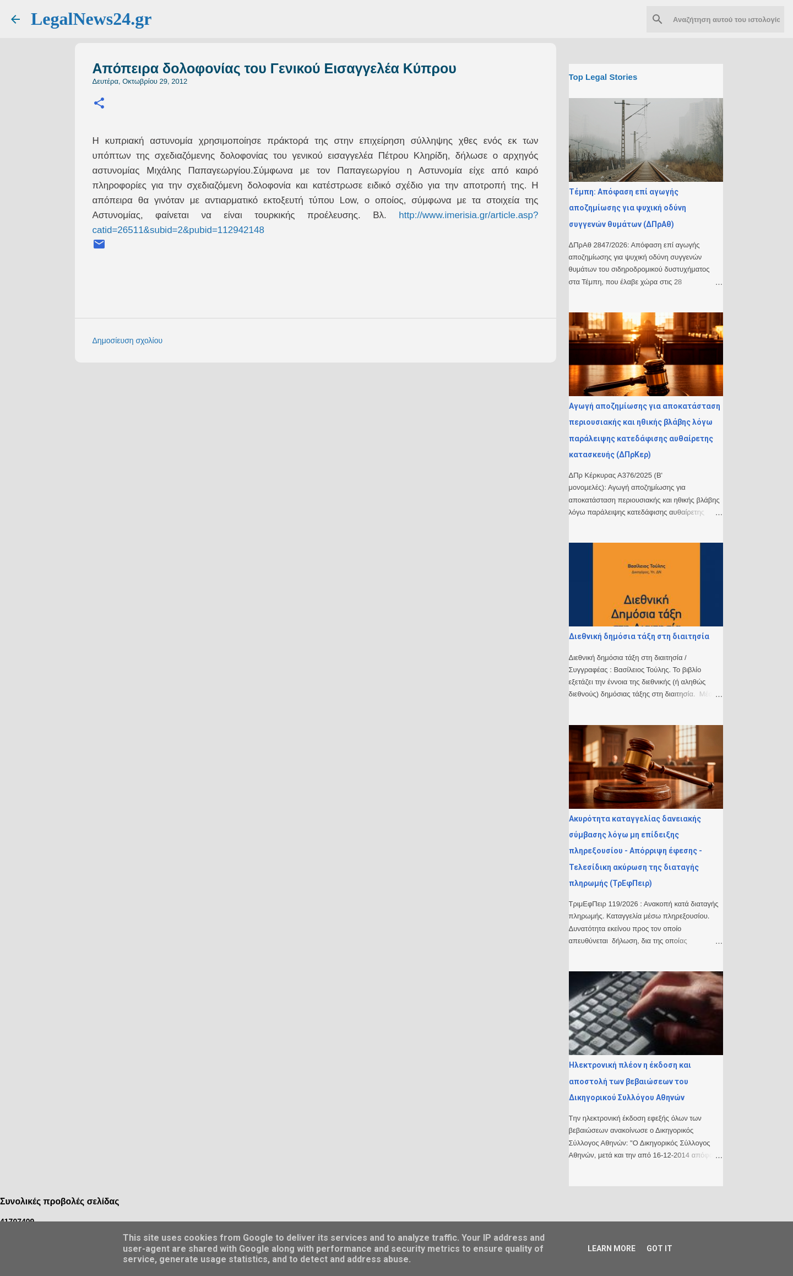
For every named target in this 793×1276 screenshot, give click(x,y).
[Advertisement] (337, 448)
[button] (99, 103)
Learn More (612, 1248)
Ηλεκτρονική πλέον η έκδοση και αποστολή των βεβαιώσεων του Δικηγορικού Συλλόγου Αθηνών (630, 1081)
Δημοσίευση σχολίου (128, 340)
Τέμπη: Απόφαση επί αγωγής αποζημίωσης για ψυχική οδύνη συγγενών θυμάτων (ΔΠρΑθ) (627, 208)
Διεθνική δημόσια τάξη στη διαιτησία (639, 636)
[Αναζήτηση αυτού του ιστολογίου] (726, 19)
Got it (659, 1248)
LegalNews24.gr (91, 19)
